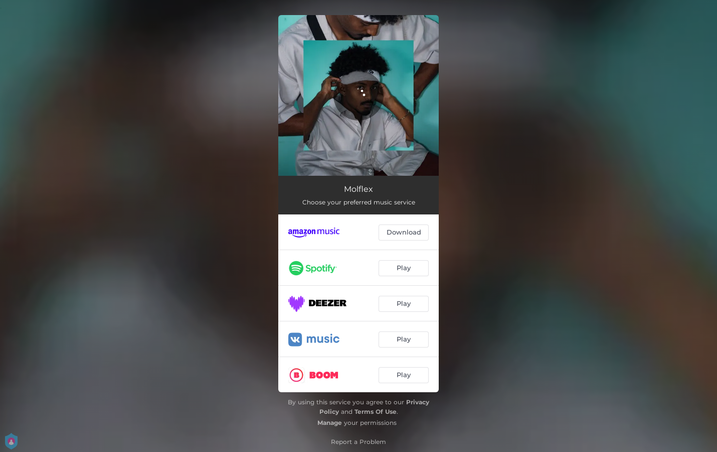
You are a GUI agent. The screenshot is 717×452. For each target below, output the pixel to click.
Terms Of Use (375, 411)
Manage (329, 422)
